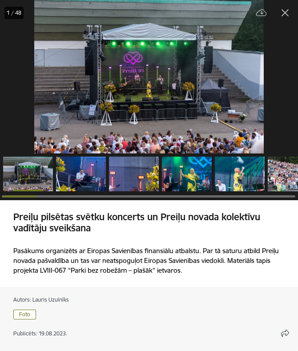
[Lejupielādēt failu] (261, 13)
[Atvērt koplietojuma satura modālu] (285, 333)
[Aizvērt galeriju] (285, 13)
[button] (28, 174)
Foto (24, 314)
